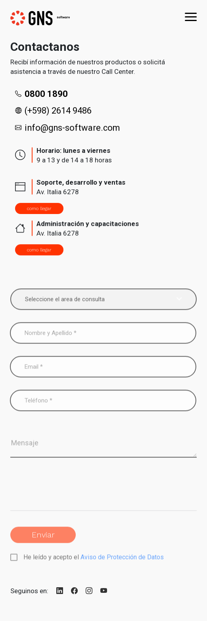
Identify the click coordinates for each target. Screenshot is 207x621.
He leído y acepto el (93, 563)
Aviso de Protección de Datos (122, 563)
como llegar (39, 208)
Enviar (43, 541)
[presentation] (70, 494)
